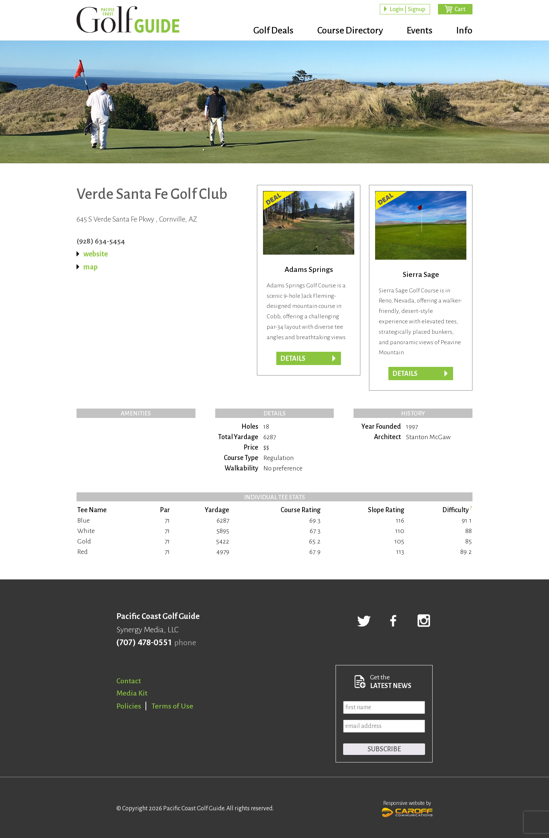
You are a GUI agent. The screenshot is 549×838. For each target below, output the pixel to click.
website (95, 254)
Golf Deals (273, 31)
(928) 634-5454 (101, 241)
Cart (460, 9)
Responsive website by (407, 808)
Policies (128, 706)
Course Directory (350, 31)
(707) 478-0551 (143, 643)
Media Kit (131, 693)
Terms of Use (172, 706)
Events (420, 31)
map (90, 267)
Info (464, 31)
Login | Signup (407, 9)
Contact (128, 681)
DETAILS (404, 373)
